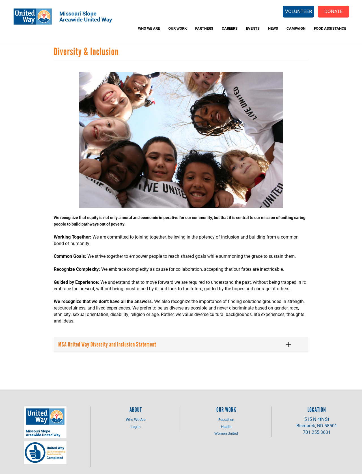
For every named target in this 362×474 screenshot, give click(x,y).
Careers (230, 28)
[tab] (181, 344)
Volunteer (298, 11)
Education (226, 419)
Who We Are (149, 28)
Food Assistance (330, 28)
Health (226, 426)
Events (253, 28)
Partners (204, 28)
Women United (226, 433)
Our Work (177, 28)
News (273, 28)
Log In (136, 426)
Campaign (295, 28)
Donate (333, 11)
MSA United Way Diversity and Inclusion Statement (107, 344)
